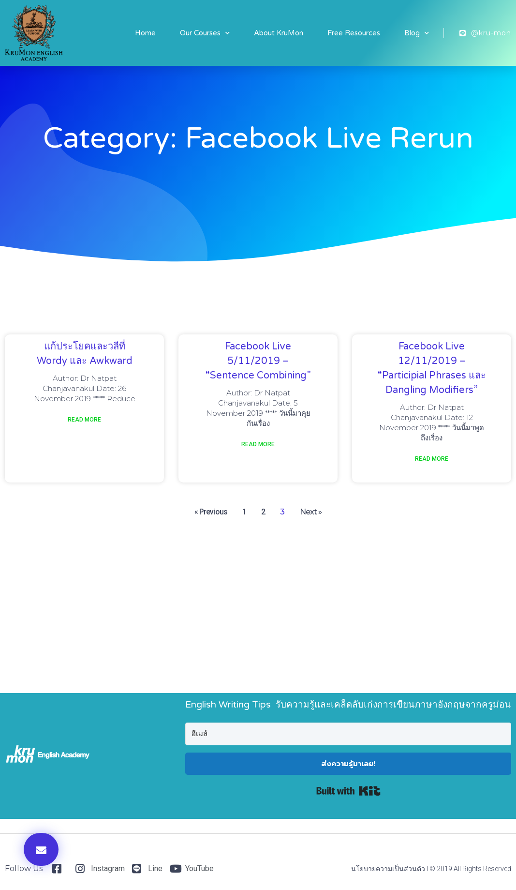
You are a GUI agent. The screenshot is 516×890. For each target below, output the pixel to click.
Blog (416, 33)
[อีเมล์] (348, 734)
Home (145, 33)
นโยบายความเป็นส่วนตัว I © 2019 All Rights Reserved (431, 869)
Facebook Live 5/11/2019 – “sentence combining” (258, 361)
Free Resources (353, 33)
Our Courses (205, 33)
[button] (41, 849)
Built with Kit (348, 790)
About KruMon (278, 33)
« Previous (210, 511)
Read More (84, 419)
